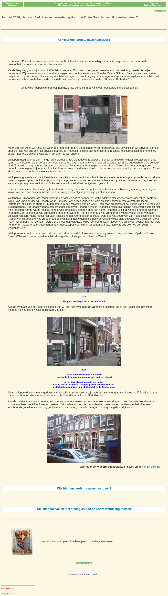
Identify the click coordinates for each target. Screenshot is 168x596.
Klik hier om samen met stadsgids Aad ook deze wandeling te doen (84, 509)
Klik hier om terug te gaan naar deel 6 (84, 39)
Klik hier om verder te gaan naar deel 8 (84, 488)
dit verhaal (153, 466)
